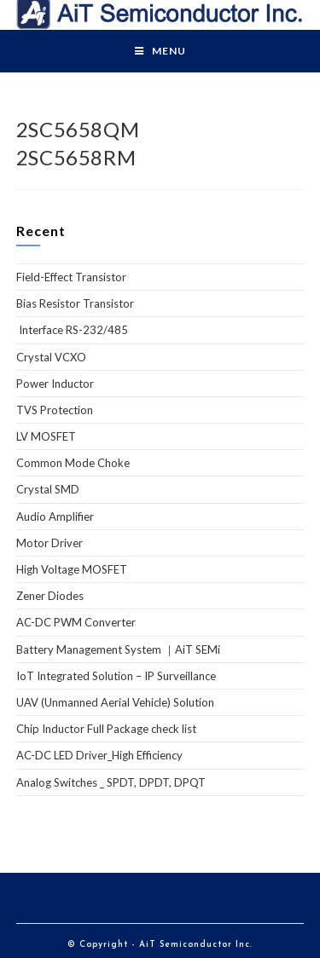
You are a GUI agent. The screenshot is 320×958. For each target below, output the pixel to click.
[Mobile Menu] (160, 51)
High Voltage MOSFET (71, 569)
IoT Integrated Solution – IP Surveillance (116, 676)
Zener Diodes (50, 596)
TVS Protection (54, 410)
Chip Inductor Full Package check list (106, 729)
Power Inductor (55, 383)
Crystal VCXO (51, 357)
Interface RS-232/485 (72, 330)
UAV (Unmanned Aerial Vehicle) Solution (115, 702)
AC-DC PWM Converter (76, 622)
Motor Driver (49, 543)
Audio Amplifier (55, 516)
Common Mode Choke (73, 463)
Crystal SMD (47, 489)
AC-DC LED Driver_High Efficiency (99, 755)
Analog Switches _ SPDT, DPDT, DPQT (111, 782)
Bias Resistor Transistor (75, 303)
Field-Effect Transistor (71, 277)
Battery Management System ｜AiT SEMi (118, 649)
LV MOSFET (46, 436)
